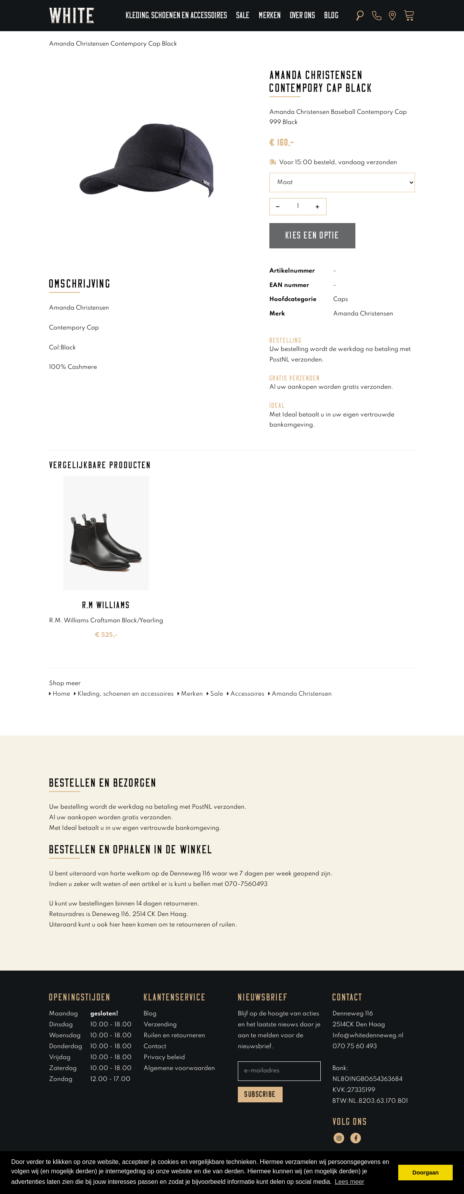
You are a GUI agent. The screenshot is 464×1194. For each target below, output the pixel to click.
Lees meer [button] (349, 1181)
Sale (243, 15)
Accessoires (245, 694)
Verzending (160, 1025)
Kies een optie (312, 235)
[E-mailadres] (279, 1071)
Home (59, 694)
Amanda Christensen (300, 694)
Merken (270, 15)
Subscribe (260, 1094)
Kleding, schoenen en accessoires (176, 15)
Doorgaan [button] (426, 1172)
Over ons (302, 15)
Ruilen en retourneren (174, 1036)
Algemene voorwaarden (179, 1068)
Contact (155, 1046)
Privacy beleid (164, 1057)
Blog (331, 15)
